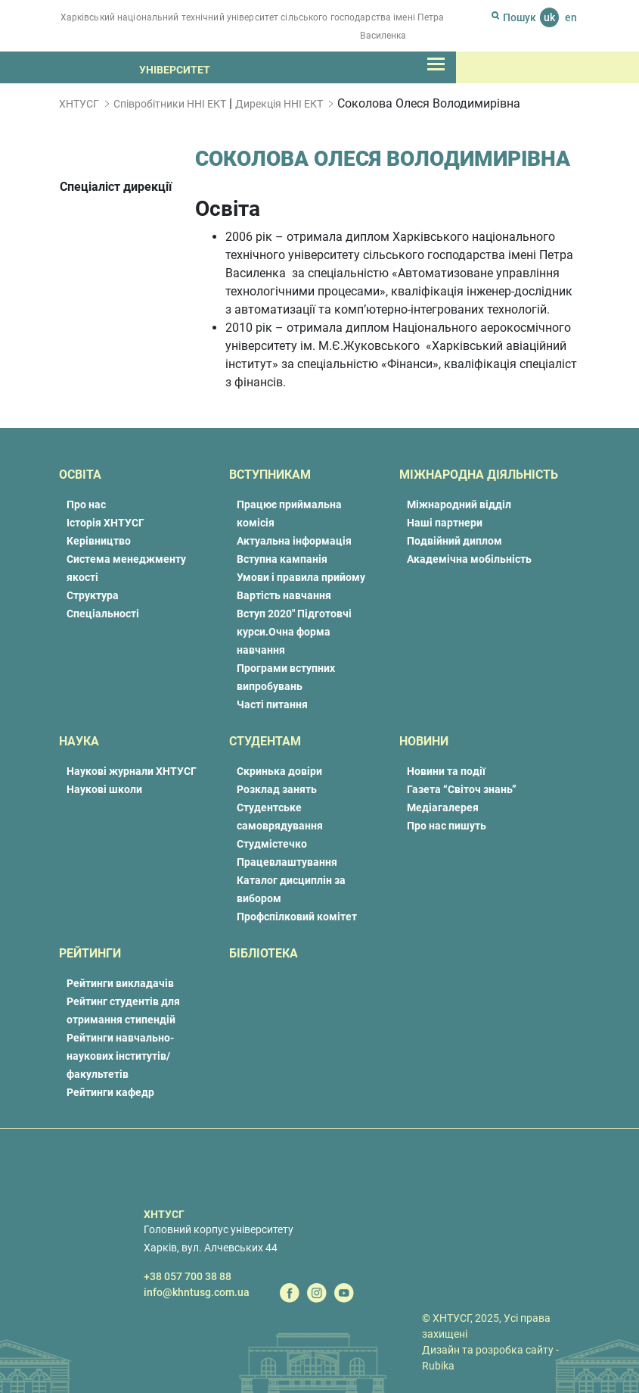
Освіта (80, 474)
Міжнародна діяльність (478, 474)
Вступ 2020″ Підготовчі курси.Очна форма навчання (294, 631)
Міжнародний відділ (459, 504)
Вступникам (270, 474)
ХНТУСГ (79, 104)
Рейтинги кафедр (110, 1092)
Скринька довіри (279, 771)
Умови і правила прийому (301, 577)
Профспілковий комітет (297, 916)
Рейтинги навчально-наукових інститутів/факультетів (120, 1056)
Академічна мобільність (469, 559)
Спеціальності (103, 613)
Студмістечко (272, 844)
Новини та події (446, 771)
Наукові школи (104, 789)
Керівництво (99, 541)
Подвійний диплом (454, 541)
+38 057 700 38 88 (187, 1276)
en (571, 17)
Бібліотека (263, 953)
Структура (93, 595)
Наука (79, 741)
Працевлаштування (287, 862)
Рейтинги (90, 953)
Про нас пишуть (446, 826)
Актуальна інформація (294, 541)
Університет (174, 70)
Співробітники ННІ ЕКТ (169, 104)
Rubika (438, 1366)
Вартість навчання (284, 595)
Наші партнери (444, 523)
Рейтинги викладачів (120, 983)
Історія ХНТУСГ (105, 523)
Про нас (86, 504)
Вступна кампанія (282, 559)
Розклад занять (277, 789)
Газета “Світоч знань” (461, 789)
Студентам (265, 741)
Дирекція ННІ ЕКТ (279, 104)
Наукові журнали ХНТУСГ (132, 771)
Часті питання (272, 704)
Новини (423, 741)
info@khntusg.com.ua (197, 1292)
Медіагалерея (443, 807)
